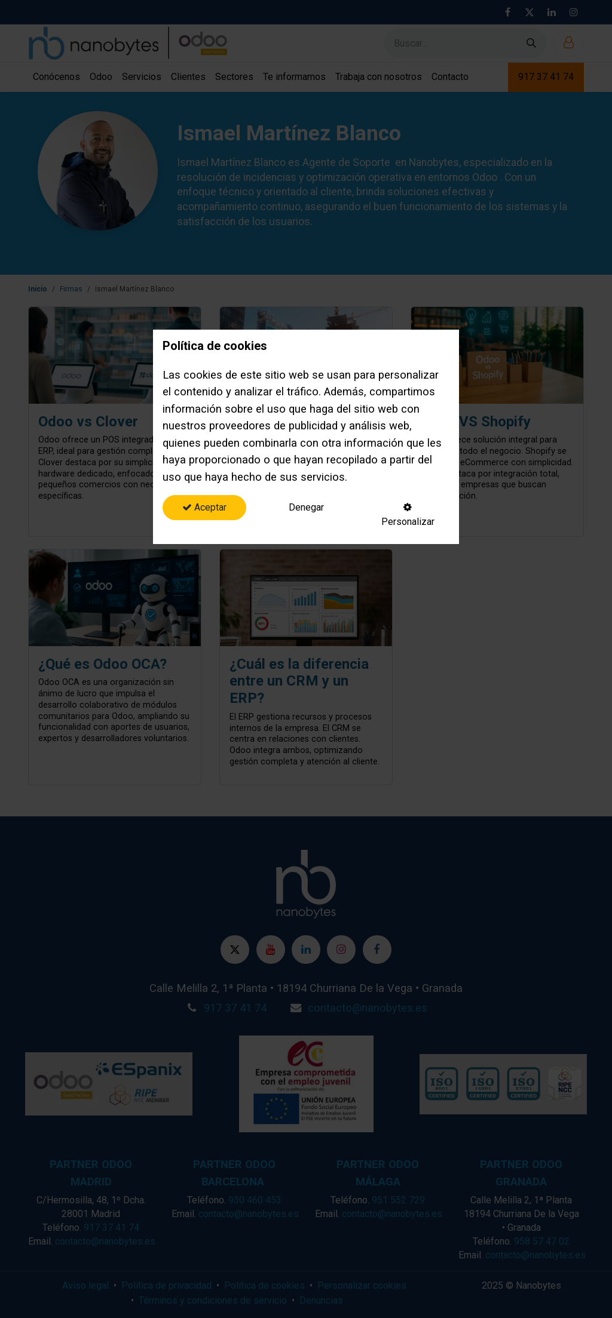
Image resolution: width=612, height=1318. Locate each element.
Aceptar (204, 507)
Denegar (306, 507)
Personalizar (407, 514)
